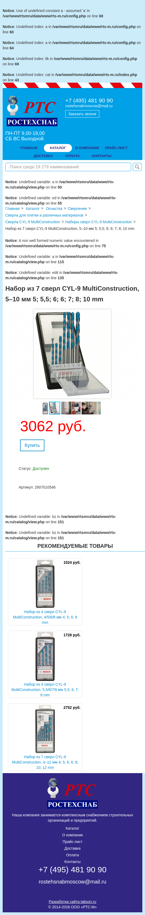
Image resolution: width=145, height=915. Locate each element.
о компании (87, 148)
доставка (43, 156)
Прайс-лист (73, 842)
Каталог (58, 148)
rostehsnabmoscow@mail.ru (89, 106)
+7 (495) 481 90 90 (89, 100)
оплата (72, 156)
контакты (101, 156)
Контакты (72, 862)
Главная (28, 148)
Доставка (72, 848)
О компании (72, 835)
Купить (32, 445)
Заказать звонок (82, 114)
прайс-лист (116, 148)
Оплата (72, 855)
